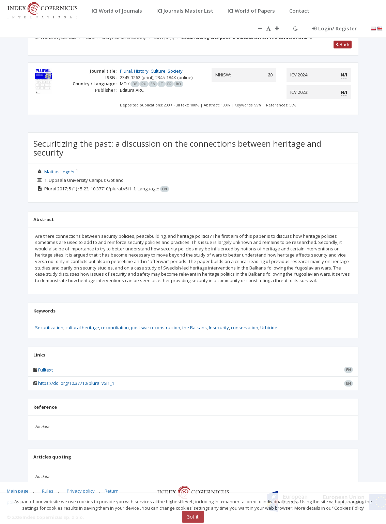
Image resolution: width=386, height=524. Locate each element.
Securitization (49, 327)
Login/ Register (334, 28)
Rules (47, 491)
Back (343, 44)
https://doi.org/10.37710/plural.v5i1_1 (76, 383)
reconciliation (115, 327)
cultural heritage (82, 327)
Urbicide (268, 327)
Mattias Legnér (59, 172)
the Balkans (194, 327)
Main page (18, 491)
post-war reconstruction (155, 327)
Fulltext (45, 370)
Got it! (193, 516)
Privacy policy (81, 491)
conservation (244, 327)
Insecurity (219, 327)
